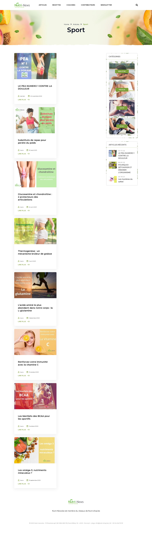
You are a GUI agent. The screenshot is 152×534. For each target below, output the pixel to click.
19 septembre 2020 (35, 480)
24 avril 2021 (33, 207)
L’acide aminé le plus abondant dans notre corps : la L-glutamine (35, 308)
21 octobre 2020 (34, 372)
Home (66, 24)
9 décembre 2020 (34, 318)
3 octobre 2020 (33, 426)
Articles (76, 24)
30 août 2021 (33, 150)
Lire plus (22, 100)
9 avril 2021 (32, 261)
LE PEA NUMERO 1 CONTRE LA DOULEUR (126, 155)
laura (21, 150)
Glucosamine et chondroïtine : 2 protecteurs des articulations (35, 197)
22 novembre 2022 (36, 96)
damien (22, 96)
